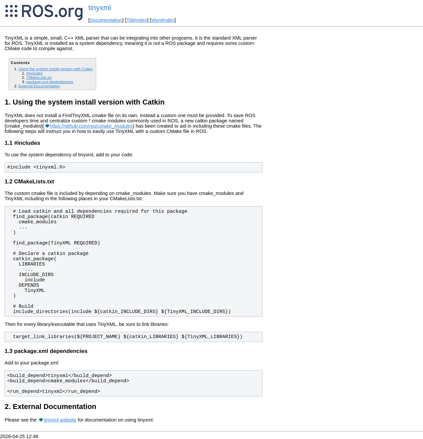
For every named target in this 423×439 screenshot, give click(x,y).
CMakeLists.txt (39, 77)
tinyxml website (60, 420)
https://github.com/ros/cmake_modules (91, 126)
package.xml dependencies (49, 81)
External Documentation (39, 86)
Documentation (106, 20)
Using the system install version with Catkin (56, 69)
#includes (34, 73)
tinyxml (99, 8)
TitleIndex (136, 20)
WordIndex (162, 20)
